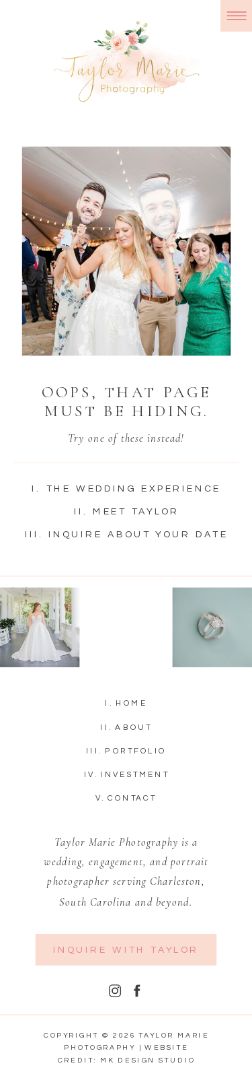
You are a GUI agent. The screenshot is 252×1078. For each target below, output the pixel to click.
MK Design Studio (148, 1061)
